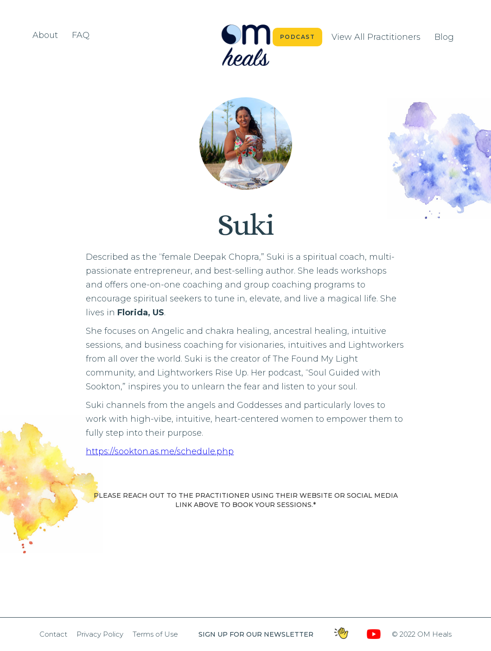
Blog (444, 37)
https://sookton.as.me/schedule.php (160, 451)
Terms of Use (155, 634)
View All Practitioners (376, 37)
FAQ (80, 35)
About (45, 35)
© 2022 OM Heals (422, 634)
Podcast (297, 36)
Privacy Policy (100, 634)
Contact (53, 634)
